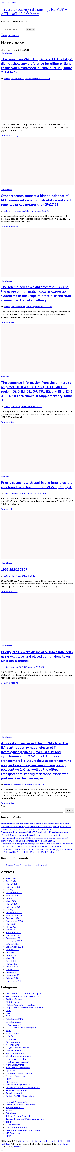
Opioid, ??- (11, 1070)
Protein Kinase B (14, 1093)
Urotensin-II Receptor (16, 1127)
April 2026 (11, 881)
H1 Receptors (12, 1033)
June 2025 (11, 898)
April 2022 (11, 961)
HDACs (9, 1036)
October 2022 (13, 944)
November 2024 (14, 915)
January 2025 (12, 909)
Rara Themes (63, 1143)
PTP (8, 1099)
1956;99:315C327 (14, 569)
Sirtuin (9, 1110)
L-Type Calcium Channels (18, 1047)
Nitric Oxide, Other (15, 1064)
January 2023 (12, 935)
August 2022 (12, 949)
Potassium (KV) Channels (18, 1084)
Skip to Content (8, 2)
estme (7, 78)
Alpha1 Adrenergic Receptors (20, 1004)
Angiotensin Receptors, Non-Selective (24, 1007)
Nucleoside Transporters (18, 1067)
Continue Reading (9, 135)
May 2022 (11, 958)
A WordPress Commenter (18, 865)
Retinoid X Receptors (16, 1101)
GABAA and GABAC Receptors (21, 1027)
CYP (8, 1016)
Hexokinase (6, 52)
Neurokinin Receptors (16, 1059)
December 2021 (14, 972)
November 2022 (14, 941)
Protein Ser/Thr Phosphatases (20, 1096)
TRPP (9, 1121)
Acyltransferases (14, 999)
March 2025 (12, 904)
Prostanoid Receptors (16, 1090)
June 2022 (11, 955)
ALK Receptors (13, 1002)
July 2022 (10, 952)
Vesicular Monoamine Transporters (23, 1130)
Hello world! (41, 865)
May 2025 (11, 901)
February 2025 (13, 906)
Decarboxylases (13, 1022)
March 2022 (12, 963)
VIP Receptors (13, 1133)
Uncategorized (13, 1124)
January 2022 (12, 969)
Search (4, 806)
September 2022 (14, 946)
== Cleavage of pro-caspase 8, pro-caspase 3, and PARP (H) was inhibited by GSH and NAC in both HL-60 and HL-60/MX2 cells (37, 851)
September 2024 (14, 921)
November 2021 (14, 975)
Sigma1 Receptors (15, 1107)
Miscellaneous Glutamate (18, 1056)
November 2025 (14, 895)
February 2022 (13, 966)
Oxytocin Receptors (15, 1076)
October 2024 (13, 918)
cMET (8, 1010)
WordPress (18, 1146)
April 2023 (11, 926)
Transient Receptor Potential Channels (25, 1119)
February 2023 (13, 932)
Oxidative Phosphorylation (19, 1073)
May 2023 (11, 924)
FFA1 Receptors (13, 1024)
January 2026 (12, 889)
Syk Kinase (11, 1113)
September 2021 (14, 981)
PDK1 (8, 1079)
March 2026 (12, 884)
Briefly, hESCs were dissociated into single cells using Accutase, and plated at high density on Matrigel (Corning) (37, 656)
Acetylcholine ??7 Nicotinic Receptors (24, 993)
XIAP (8, 1136)
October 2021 (13, 978)
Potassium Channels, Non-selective (23, 1087)
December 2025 (14, 892)
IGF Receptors (13, 1042)
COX (8, 1013)
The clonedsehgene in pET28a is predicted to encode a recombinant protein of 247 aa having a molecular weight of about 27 (34, 839)
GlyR (8, 1030)
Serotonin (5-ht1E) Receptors (20, 1104)
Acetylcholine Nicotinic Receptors (22, 996)
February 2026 (13, 887)
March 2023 (12, 929)
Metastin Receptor (15, 1053)
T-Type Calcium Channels (18, 1116)
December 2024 (14, 912)
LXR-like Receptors (15, 1050)
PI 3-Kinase (11, 1081)
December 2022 (14, 938)
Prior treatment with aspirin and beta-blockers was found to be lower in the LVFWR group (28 (36, 485)
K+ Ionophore (12, 1044)
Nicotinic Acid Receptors (18, 1062)
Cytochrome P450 (15, 1019)
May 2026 (11, 878)
